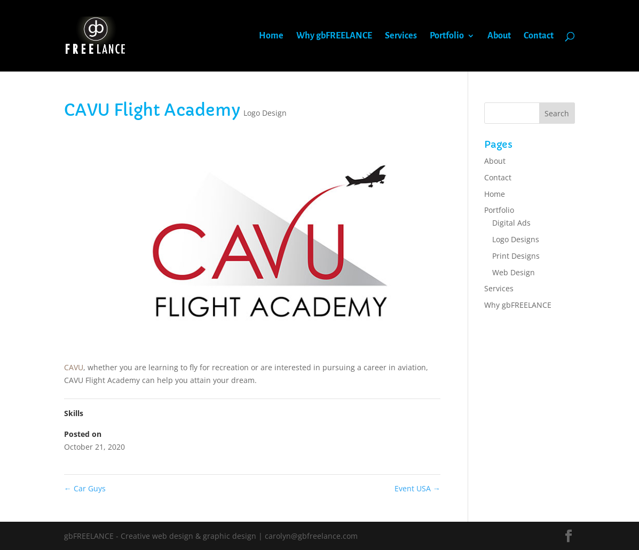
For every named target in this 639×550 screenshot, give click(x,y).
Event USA (417, 488)
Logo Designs (515, 239)
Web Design (513, 272)
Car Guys (85, 488)
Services (401, 36)
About (499, 36)
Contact (539, 36)
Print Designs (516, 256)
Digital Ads (511, 223)
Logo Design (265, 113)
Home (271, 36)
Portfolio (447, 36)
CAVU (73, 367)
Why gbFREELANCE (334, 36)
